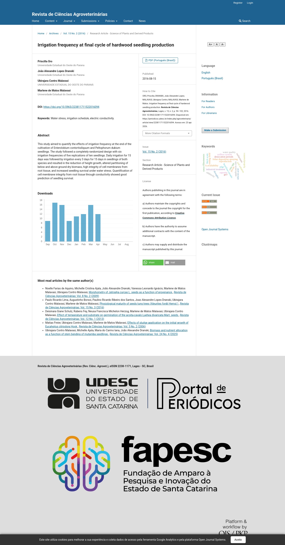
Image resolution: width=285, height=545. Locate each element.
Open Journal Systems (215, 229)
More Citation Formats (157, 133)
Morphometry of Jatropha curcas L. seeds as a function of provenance (131, 292)
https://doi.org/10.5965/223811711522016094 (71, 106)
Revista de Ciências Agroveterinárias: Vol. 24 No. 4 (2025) (144, 334)
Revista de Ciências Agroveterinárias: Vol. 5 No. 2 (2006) (112, 326)
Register (238, 2)
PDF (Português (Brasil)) (161, 60)
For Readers (208, 101)
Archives (54, 33)
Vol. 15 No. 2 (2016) (74, 33)
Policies (110, 20)
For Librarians (209, 113)
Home (35, 20)
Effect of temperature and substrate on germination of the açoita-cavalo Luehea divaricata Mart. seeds (118, 315)
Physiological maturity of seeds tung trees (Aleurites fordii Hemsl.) (139, 303)
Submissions (89, 20)
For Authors (208, 107)
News (142, 20)
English (206, 72)
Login (250, 2)
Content (50, 20)
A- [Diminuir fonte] (222, 44)
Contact (128, 20)
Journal (68, 20)
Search (244, 20)
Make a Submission (215, 130)
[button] (153, 262)
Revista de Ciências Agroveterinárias (70, 14)
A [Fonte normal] (217, 44)
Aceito (238, 539)
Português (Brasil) (212, 78)
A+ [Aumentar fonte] (210, 44)
